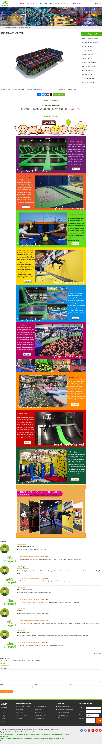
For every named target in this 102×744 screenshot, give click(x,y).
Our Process (4, 713)
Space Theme (87, 54)
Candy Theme (87, 58)
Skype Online (17, 89)
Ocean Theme (87, 50)
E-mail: (2, 684)
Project (58, 4)
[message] (90, 720)
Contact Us (76, 4)
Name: (37, 684)
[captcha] (96, 715)
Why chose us (4, 710)
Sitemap (3, 721)
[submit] (99, 720)
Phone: (70, 684)
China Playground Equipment (41, 729)
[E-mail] (93, 711)
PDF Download (29, 89)
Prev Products (61, 89)
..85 (97, 653)
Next (100, 653)
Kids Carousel (87, 70)
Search (98, 3)
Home (22, 4)
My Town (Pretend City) (90, 42)
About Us (31, 4)
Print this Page (6, 89)
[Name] (93, 708)
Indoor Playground (45, 4)
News (66, 4)
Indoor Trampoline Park (90, 62)
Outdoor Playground (89, 78)
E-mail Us (39, 89)
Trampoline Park (54, 729)
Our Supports (4, 716)
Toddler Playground (89, 82)
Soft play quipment (88, 74)
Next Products (72, 89)
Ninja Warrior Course (89, 66)
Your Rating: (3, 663)
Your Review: (4, 668)
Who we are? (4, 707)
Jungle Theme (87, 46)
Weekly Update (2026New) (91, 38)
